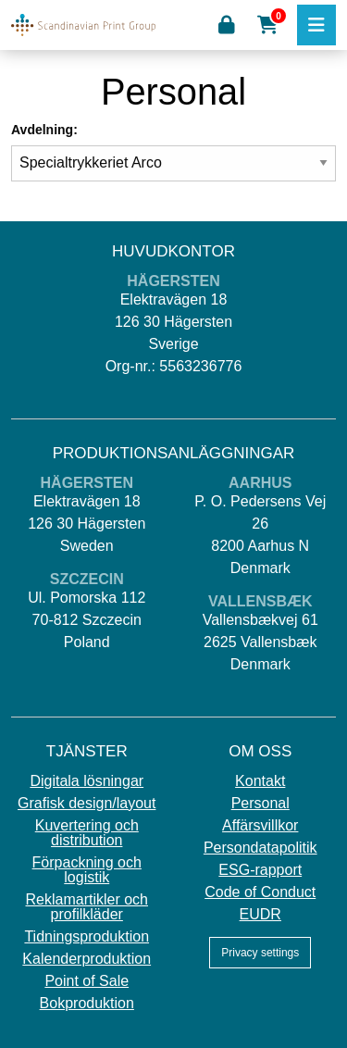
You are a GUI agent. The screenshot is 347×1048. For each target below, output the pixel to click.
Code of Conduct (260, 892)
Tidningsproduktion (86, 936)
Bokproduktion (87, 1003)
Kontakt (260, 781)
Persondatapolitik (260, 848)
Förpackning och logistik (87, 870)
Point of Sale (86, 981)
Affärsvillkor (260, 825)
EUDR (260, 914)
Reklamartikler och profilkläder (87, 907)
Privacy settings (260, 952)
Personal (260, 803)
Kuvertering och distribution (87, 833)
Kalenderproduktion (86, 959)
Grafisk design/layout (86, 803)
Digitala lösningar (86, 781)
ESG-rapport (260, 870)
